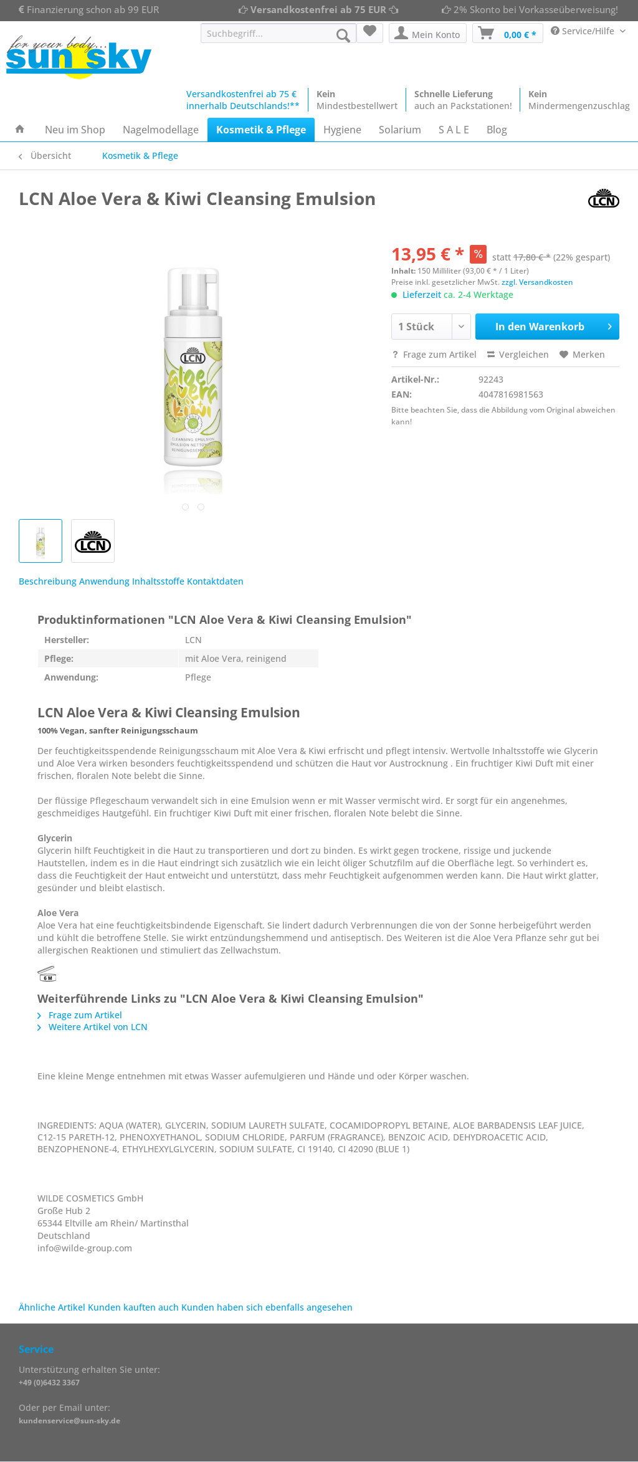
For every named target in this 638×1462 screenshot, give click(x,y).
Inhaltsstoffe (158, 581)
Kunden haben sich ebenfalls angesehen (267, 1307)
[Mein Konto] (428, 33)
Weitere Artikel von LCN (92, 1027)
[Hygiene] (342, 129)
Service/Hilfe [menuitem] (584, 31)
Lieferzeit (421, 294)
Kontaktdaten (215, 581)
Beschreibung (48, 581)
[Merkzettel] (369, 33)
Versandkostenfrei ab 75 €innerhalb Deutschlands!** (243, 100)
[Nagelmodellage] (160, 129)
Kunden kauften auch (133, 1307)
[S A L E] (454, 129)
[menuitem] (279, 39)
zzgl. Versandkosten (537, 282)
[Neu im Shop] (75, 129)
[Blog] (497, 129)
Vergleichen (518, 354)
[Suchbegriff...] (279, 33)
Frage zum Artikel (434, 354)
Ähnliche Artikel (52, 1307)
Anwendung (104, 581)
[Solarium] (400, 129)
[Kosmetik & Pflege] (261, 129)
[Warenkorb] (507, 33)
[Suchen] (343, 35)
